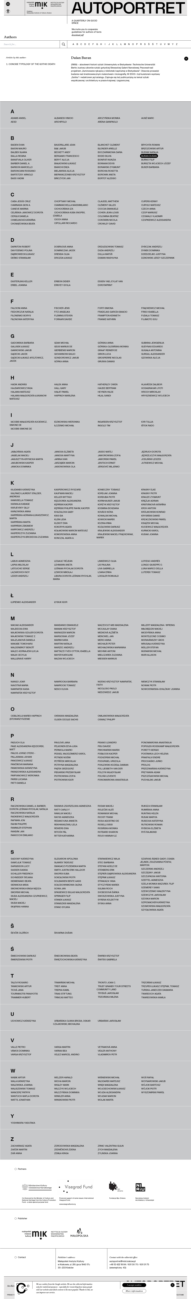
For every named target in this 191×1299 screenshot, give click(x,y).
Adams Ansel (18, 118)
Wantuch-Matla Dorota (25, 1096)
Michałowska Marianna (112, 647)
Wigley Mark (61, 1085)
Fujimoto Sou (149, 319)
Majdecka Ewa (19, 628)
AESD (14, 121)
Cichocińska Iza (63, 208)
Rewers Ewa (61, 828)
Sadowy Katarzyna (22, 858)
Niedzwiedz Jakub (108, 692)
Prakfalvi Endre (150, 757)
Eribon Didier (62, 281)
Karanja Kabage (20, 504)
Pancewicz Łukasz (21, 760)
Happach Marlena (64, 395)
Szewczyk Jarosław (153, 895)
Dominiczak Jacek (64, 250)
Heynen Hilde (105, 392)
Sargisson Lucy (20, 866)
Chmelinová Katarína (23, 220)
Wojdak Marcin (107, 1096)
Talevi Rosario (19, 982)
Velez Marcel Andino (66, 1054)
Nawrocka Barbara (66, 681)
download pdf (78, 35)
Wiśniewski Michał (109, 1077)
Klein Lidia (60, 519)
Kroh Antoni (148, 508)
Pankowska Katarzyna (24, 768)
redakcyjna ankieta (65, 821)
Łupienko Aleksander (23, 602)
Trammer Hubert (21, 997)
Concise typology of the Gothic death (32, 64)
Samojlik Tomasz (21, 862)
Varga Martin (62, 1047)
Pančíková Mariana (22, 764)
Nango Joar (18, 681)
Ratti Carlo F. (62, 809)
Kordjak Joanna (107, 493)
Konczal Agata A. (64, 538)
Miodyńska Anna (151, 632)
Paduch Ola (18, 742)
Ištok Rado (147, 425)
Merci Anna (104, 640)
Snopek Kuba (61, 873)
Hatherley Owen (108, 384)
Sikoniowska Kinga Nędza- (26, 888)
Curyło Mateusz (151, 205)
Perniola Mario (63, 750)
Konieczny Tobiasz (109, 489)
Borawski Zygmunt (109, 167)
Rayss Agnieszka (64, 817)
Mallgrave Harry (21, 658)
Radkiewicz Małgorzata (25, 816)
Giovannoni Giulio (64, 354)
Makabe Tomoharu (22, 643)
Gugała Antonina (151, 350)
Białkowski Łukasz (65, 163)
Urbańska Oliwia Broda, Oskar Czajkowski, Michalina (71, 1022)
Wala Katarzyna (20, 1081)
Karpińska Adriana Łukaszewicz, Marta (29, 517)
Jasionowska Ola (64, 466)
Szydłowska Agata (152, 909)
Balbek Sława (19, 152)
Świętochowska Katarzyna (70, 959)
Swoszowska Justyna (111, 896)
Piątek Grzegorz (64, 768)
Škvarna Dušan (63, 932)
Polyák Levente (107, 776)
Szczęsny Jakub (150, 872)
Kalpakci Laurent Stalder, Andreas (25, 495)
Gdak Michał (61, 342)
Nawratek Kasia (20, 689)
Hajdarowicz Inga (21, 388)
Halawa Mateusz (20, 392)
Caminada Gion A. (21, 205)
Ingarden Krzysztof (110, 421)
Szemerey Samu (150, 887)
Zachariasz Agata (21, 1145)
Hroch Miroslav (151, 392)
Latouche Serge (20, 568)
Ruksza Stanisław (151, 806)
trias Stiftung (62, 993)
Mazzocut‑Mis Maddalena (113, 625)
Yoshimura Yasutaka (23, 1122)
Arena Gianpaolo (108, 121)
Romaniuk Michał (108, 813)
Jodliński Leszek (151, 459)
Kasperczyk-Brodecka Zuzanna (30, 537)
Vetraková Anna (107, 1047)
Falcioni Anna (19, 308)
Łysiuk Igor (60, 602)
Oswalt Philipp (106, 719)
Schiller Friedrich (22, 873)
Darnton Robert (21, 246)
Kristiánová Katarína (153, 504)
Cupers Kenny (149, 201)
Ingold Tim (104, 425)
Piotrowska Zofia (64, 776)
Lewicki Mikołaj (63, 572)
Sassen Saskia (19, 870)
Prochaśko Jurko (151, 761)
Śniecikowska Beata (66, 955)
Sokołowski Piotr (64, 877)
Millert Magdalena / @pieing (158, 625)
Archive (11, 1286)
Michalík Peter (106, 643)
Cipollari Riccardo (65, 223)
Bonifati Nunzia (107, 159)
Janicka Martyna (64, 455)
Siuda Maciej (18, 903)
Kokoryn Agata (63, 527)
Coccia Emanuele (108, 208)
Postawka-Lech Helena (154, 753)
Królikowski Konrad (153, 512)
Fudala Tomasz (150, 315)
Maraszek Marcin (64, 632)
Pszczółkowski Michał (154, 776)
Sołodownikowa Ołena (68, 884)
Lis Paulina (104, 564)
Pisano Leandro (107, 742)
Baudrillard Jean (64, 144)
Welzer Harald (63, 1077)
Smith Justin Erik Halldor (69, 870)
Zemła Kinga (61, 1153)
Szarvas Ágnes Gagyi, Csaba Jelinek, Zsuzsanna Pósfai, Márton (157, 861)
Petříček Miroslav (65, 761)
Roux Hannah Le (107, 835)
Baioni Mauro (19, 148)
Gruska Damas (106, 361)
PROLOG (145, 765)
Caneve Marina (19, 208)
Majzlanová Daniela (23, 640)
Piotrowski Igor (63, 779)
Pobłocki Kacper (107, 753)
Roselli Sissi (105, 824)
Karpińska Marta (21, 522)
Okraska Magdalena (66, 715)
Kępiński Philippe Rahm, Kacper (72, 508)
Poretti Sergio (150, 750)
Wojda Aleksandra (109, 1092)
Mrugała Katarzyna (153, 643)
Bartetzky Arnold (22, 174)
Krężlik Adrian (150, 500)
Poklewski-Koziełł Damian (113, 765)
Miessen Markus (107, 658)
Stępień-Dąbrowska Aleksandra (117, 873)
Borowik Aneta (107, 174)
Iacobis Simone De (21, 428)
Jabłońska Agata (21, 451)
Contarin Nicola (107, 220)
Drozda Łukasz (63, 258)
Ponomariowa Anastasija (113, 779)
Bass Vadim (17, 178)
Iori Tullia (147, 421)
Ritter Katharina (64, 835)
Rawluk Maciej (62, 813)
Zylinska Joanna (108, 1153)
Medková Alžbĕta (108, 632)
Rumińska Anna (150, 809)
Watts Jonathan (20, 1099)
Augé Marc (147, 118)
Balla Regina (18, 156)
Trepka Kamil (61, 990)
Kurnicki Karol (150, 530)
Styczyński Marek (108, 884)
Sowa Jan (60, 888)
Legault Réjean (63, 561)
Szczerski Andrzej (152, 869)
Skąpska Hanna (20, 906)
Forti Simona (105, 308)
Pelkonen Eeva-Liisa (65, 746)
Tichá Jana (17, 990)
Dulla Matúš (105, 254)
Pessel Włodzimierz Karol (70, 753)
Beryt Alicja (61, 159)
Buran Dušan (149, 156)
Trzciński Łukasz (151, 982)
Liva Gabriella (106, 568)
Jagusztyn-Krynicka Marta (27, 459)
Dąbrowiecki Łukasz (23, 254)
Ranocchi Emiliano (22, 835)
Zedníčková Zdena (65, 1149)
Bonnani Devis (106, 163)
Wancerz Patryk (20, 1092)
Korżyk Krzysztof (109, 504)
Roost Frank (105, 817)
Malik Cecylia (19, 655)
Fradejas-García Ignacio (112, 311)
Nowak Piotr (148, 685)
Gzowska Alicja (150, 357)
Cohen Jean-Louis (108, 212)
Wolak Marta (105, 1099)
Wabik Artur (18, 1077)
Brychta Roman (150, 144)
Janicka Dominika (21, 466)
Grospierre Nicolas (109, 357)
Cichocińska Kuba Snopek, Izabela (69, 214)
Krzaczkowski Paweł (153, 519)
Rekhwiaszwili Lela (65, 824)
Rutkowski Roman (151, 824)
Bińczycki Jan (62, 178)
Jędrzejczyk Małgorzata (156, 455)
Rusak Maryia (149, 817)
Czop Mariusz (149, 212)
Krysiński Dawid (150, 515)
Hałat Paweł (61, 392)
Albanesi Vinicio (63, 118)
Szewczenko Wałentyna (155, 891)
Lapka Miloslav (20, 564)
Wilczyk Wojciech (65, 1088)
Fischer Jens (62, 308)
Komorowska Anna (65, 534)
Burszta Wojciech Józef (156, 163)
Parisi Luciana (19, 779)
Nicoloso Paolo (107, 688)
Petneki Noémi (62, 757)
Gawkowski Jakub (21, 350)
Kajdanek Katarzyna (23, 489)
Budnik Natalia (149, 152)
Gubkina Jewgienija (152, 342)
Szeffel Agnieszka (152, 880)
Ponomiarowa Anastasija (156, 742)
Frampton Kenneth (109, 315)
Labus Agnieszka (20, 561)
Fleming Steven (63, 315)
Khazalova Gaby (63, 512)
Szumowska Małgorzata (155, 906)
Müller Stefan (150, 647)
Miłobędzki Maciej (151, 628)
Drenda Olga (62, 254)
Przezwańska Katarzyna (156, 768)
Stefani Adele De (107, 866)
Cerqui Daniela (19, 216)
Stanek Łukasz (62, 899)
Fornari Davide (63, 319)
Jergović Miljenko (109, 466)
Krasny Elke (148, 489)
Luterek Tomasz (150, 572)
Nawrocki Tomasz (65, 685)
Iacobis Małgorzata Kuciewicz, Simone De (28, 423)
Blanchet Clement (109, 144)
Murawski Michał (151, 651)
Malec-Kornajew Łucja (24, 651)
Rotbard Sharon (108, 832)
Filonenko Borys (21, 315)
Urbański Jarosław (109, 1020)
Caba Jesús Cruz (21, 201)
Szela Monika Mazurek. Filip (157, 883)
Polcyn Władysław (109, 772)
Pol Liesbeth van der (110, 768)
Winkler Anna (62, 1096)
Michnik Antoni (106, 651)
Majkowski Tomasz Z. (23, 636)
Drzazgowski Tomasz (110, 246)
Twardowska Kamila (153, 997)
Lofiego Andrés (150, 561)
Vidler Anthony (107, 1050)
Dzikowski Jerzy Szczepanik (157, 258)
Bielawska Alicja (64, 171)
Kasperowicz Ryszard (67, 489)
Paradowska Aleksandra (26, 771)
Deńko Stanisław (21, 258)
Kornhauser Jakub (109, 500)
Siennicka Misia (20, 884)
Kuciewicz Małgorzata (154, 527)
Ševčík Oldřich (20, 932)
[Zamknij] (173, 1285)
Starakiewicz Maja (109, 858)
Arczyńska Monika (109, 118)
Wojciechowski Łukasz (111, 1088)
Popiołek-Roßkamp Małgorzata (160, 746)
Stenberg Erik (106, 870)
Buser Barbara (150, 167)
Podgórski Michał (108, 757)
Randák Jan (17, 831)
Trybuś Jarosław (108, 993)
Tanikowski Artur (21, 986)
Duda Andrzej (106, 250)
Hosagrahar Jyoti (152, 388)
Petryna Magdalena (66, 765)
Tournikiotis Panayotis (24, 993)
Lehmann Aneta (63, 564)
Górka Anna (61, 361)
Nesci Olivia (61, 689)
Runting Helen (149, 813)
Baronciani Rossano (23, 171)
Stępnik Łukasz (106, 877)
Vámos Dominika (20, 1050)
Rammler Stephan (21, 827)
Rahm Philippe (19, 824)
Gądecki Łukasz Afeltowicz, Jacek (27, 359)
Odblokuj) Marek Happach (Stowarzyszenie (26, 717)
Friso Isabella (149, 311)
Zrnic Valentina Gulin (111, 1145)
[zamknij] (186, 59)
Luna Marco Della (152, 568)
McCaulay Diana (107, 628)
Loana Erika (105, 572)
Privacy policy (13, 1295)
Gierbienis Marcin (64, 350)
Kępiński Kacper (63, 504)
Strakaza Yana (106, 881)
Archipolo (60, 121)
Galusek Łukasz (20, 346)
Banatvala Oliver (21, 159)
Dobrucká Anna (63, 246)
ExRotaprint (105, 285)
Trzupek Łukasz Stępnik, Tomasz (160, 986)
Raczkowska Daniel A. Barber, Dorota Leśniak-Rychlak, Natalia (29, 807)
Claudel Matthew (108, 201)
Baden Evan (17, 144)
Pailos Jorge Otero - (23, 753)
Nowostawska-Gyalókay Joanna (160, 689)
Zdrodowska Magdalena (69, 1145)
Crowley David (107, 223)
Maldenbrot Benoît (22, 647)
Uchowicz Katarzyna (23, 1020)
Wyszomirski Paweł (152, 1092)
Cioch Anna (61, 219)
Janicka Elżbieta (64, 451)
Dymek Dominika (150, 250)
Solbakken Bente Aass (67, 881)
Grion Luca (104, 354)
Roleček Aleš (106, 809)
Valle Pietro (18, 1047)
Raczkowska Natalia (23, 813)
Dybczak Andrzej (151, 246)
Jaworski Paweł (107, 459)
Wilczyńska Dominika (66, 1092)
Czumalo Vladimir (151, 216)
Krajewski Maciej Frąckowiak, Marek (115, 536)
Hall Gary (60, 388)
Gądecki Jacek (19, 354)
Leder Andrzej (19, 576)
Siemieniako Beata (21, 881)
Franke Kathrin (107, 319)
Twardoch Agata (151, 993)
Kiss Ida (58, 515)
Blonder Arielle (107, 148)
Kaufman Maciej (63, 493)
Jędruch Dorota (151, 451)
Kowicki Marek (106, 519)
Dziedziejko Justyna (153, 254)
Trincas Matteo (63, 997)
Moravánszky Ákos (152, 640)
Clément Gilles (107, 205)
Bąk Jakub (60, 148)
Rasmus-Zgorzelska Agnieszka (72, 806)
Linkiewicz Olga (107, 561)
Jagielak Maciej (20, 455)
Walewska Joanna (21, 1085)
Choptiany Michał (65, 201)
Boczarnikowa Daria (110, 152)
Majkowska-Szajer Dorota (27, 632)
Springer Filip (62, 896)
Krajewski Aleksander (111, 530)
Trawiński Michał (64, 982)
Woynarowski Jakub (153, 1081)
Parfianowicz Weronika (25, 775)
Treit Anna (60, 986)
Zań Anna (16, 1153)
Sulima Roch (105, 888)
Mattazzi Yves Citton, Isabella (72, 651)
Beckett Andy (62, 152)
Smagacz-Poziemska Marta (70, 866)
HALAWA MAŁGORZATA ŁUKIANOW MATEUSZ (28, 397)
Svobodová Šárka (108, 892)
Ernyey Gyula (62, 285)
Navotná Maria (19, 685)
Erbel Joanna (19, 285)
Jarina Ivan (60, 459)
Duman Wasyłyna (108, 258)
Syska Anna (104, 903)
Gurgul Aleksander (153, 354)
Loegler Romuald (108, 576)
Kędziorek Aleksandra (67, 500)
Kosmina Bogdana (108, 508)
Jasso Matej (105, 451)
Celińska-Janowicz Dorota (27, 212)
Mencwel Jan (106, 636)
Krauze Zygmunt (151, 497)
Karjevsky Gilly (20, 507)
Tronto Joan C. (107, 982)
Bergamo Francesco (66, 156)
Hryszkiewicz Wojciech (155, 395)
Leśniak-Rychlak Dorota (68, 568)
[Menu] (8, 4)
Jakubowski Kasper (22, 463)
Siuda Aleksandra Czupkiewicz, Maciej (29, 897)
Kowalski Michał (107, 515)
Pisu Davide (104, 746)
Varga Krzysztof (21, 1054)
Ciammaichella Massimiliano (71, 205)
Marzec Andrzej (64, 647)
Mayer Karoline (63, 655)
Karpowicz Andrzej (22, 529)
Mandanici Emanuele (66, 625)
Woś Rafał (147, 1077)
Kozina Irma (105, 523)
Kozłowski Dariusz (109, 527)
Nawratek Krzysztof (23, 692)
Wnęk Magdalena (108, 1085)
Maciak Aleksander (22, 625)
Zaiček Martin (19, 1149)
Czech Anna (148, 208)
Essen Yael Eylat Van (110, 281)
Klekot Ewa (61, 523)
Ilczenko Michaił (64, 425)
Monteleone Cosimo (153, 636)
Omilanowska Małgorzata (113, 715)
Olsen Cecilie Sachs (66, 719)
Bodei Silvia (104, 156)
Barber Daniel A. (20, 163)
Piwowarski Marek (109, 750)
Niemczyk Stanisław (153, 681)
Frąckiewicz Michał (153, 308)
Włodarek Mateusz (109, 1081)
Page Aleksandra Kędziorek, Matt (27, 748)
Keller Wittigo (63, 497)
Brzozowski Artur (152, 148)
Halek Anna (61, 384)
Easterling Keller (21, 281)
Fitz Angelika (62, 311)
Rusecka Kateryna (152, 821)
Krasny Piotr (149, 493)
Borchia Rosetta (108, 171)
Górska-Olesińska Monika (113, 346)
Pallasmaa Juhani (21, 757)
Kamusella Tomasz (22, 500)
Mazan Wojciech (64, 658)
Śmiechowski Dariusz (23, 955)
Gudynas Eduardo (152, 346)
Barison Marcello (22, 167)
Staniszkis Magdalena (67, 903)
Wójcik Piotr (149, 1088)
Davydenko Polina (21, 250)
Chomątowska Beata (23, 223)
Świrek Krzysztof (108, 955)
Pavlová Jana (62, 742)
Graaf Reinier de (107, 350)
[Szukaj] (63, 44)
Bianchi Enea (61, 167)
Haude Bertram (107, 388)
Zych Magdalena (108, 1149)
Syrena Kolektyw (108, 899)
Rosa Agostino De (108, 821)
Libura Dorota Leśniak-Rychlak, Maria (72, 577)
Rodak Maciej (106, 806)
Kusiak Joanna (149, 534)
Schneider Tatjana (22, 877)
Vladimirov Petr (107, 1054)
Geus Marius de (63, 346)
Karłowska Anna (21, 511)
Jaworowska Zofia (109, 455)
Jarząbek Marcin (64, 463)
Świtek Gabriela (107, 959)
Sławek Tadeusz (63, 862)
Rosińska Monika (108, 828)
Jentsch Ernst (106, 463)
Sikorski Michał (20, 892)
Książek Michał (150, 523)
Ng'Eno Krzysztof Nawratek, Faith (114, 683)
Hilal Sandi (104, 395)
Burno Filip (147, 159)
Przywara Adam (150, 772)
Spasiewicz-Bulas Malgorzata (72, 892)
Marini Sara (61, 640)
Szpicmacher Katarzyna (155, 902)
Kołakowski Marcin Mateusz (71, 530)
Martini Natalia (63, 643)
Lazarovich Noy (20, 572)
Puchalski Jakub (151, 779)
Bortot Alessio (107, 178)
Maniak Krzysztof (65, 628)
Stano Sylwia (62, 907)
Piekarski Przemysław (67, 772)
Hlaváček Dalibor (151, 384)
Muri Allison (148, 655)
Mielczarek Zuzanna (110, 655)
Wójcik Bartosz (150, 1085)
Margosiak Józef (64, 636)
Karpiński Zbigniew (22, 525)
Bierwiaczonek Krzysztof (69, 174)
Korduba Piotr (106, 497)
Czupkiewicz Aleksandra (156, 220)
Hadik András (19, 384)
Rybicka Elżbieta (151, 828)
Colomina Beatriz (108, 216)
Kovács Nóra (105, 512)
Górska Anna (105, 342)
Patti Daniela (18, 783)
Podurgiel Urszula (109, 761)
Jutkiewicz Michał (152, 463)
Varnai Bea (60, 1050)
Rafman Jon (18, 820)
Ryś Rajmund (149, 832)
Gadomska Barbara (22, 342)
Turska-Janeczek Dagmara (157, 990)
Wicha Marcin (62, 1081)
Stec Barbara (106, 862)
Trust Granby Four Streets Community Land (114, 988)
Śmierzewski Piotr (21, 959)
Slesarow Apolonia (66, 858)
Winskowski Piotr (64, 1099)
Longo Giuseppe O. (151, 564)
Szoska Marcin (150, 898)
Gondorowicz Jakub (66, 357)
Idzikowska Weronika (67, 421)
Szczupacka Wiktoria (153, 876)
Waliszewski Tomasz (23, 1088)
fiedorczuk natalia (22, 311)
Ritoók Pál (60, 832)
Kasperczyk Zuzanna (23, 533)
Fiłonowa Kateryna (22, 319)
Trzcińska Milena (108, 997)
